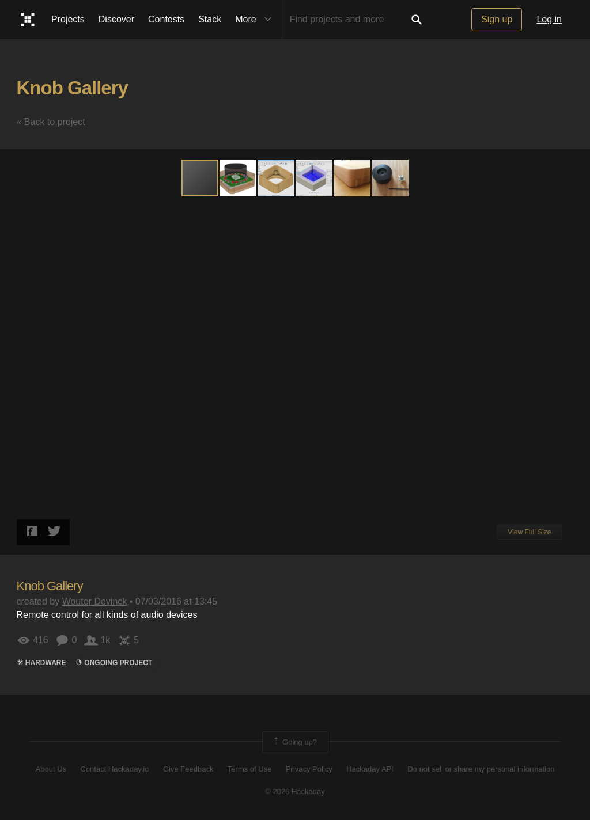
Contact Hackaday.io (115, 769)
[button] (239, 178)
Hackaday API (370, 769)
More (256, 19)
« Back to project (51, 122)
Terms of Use (250, 769)
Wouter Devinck (94, 601)
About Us (51, 769)
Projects (68, 19)
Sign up (496, 19)
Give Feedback (188, 769)
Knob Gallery (72, 87)
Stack (209, 19)
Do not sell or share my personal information (480, 769)
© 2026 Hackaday (295, 791)
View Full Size (529, 532)
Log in (549, 19)
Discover (116, 19)
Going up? (294, 742)
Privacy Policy (309, 769)
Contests (166, 19)
